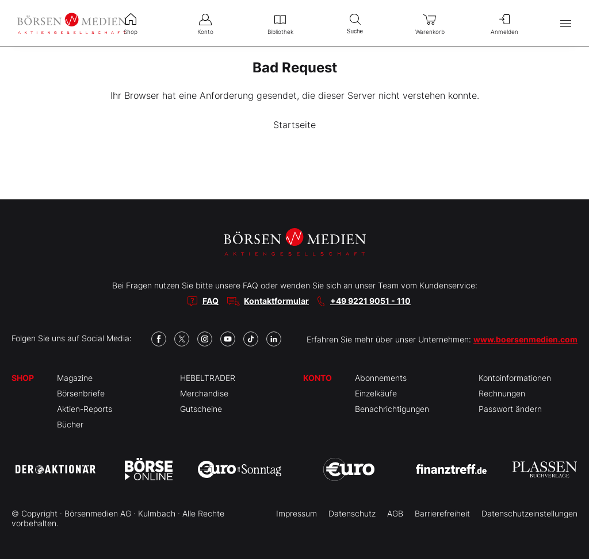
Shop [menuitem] (131, 23)
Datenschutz (352, 513)
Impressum (296, 513)
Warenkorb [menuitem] (430, 23)
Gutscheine (201, 409)
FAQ (210, 301)
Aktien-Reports (84, 409)
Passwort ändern (510, 409)
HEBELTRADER (207, 378)
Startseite (294, 124)
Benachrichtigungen (392, 409)
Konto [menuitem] (205, 23)
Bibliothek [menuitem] (280, 23)
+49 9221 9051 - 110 (370, 301)
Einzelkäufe (376, 393)
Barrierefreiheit (442, 513)
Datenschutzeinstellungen (529, 513)
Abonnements (381, 378)
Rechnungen (502, 393)
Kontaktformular (276, 301)
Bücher (70, 424)
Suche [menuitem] (354, 22)
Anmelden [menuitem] (504, 23)
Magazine (75, 378)
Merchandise (204, 393)
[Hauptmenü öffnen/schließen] (565, 23)
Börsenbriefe (81, 393)
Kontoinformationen (515, 378)
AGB (395, 513)
